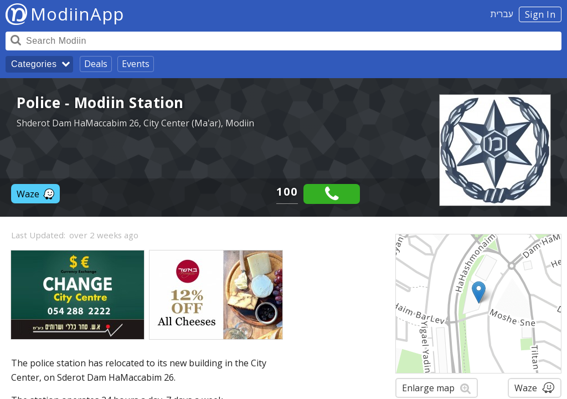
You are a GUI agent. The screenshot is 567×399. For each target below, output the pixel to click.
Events (136, 63)
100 (287, 191)
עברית (502, 13)
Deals (95, 63)
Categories (33, 64)
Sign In (540, 14)
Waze (35, 194)
